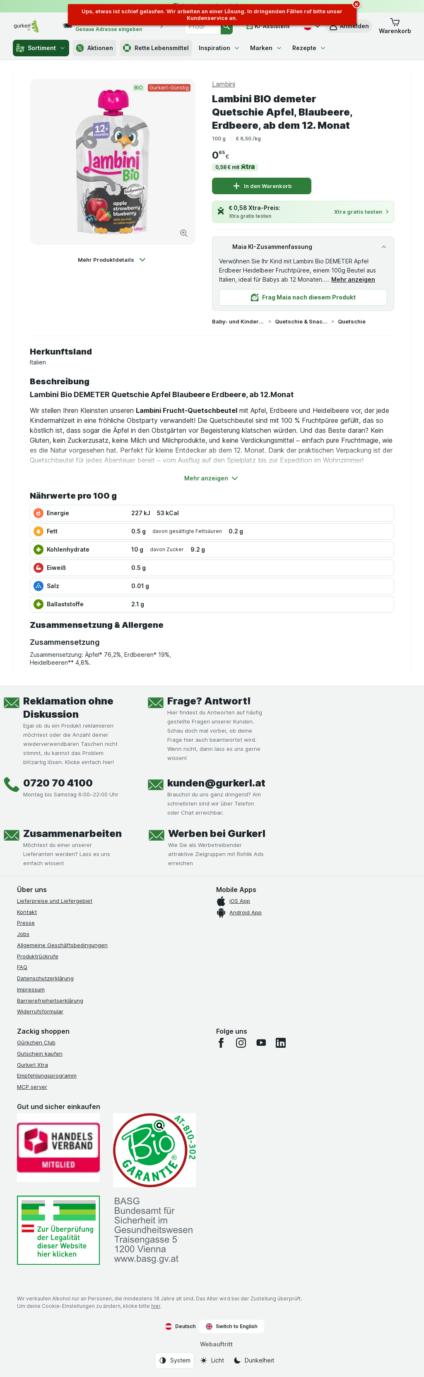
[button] (395, 26)
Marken (266, 47)
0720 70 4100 (58, 783)
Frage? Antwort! (209, 701)
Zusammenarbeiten (72, 833)
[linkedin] (281, 1043)
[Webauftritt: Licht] (212, 1360)
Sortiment (41, 48)
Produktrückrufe (37, 956)
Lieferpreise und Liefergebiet (54, 900)
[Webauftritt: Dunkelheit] (253, 1360)
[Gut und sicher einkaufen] (154, 1150)
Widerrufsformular (40, 1011)
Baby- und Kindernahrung (238, 321)
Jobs (23, 934)
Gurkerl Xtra (32, 1064)
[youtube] (261, 1043)
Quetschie (352, 321)
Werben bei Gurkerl (216, 833)
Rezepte (309, 47)
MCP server (32, 1086)
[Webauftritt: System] (174, 1360)
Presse (26, 922)
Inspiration (219, 47)
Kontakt (27, 912)
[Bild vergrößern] (183, 233)
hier (155, 1306)
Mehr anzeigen (353, 279)
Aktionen (94, 48)
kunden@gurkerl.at (216, 783)
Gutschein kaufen (40, 1053)
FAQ (22, 967)
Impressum (31, 989)
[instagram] (241, 1043)
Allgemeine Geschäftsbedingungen (62, 945)
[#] (58, 1230)
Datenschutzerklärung (45, 978)
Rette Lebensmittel (156, 48)
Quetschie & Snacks (301, 321)
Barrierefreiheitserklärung (50, 1000)
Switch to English (232, 1326)
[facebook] (221, 1043)
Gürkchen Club (36, 1042)
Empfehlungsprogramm (47, 1075)
